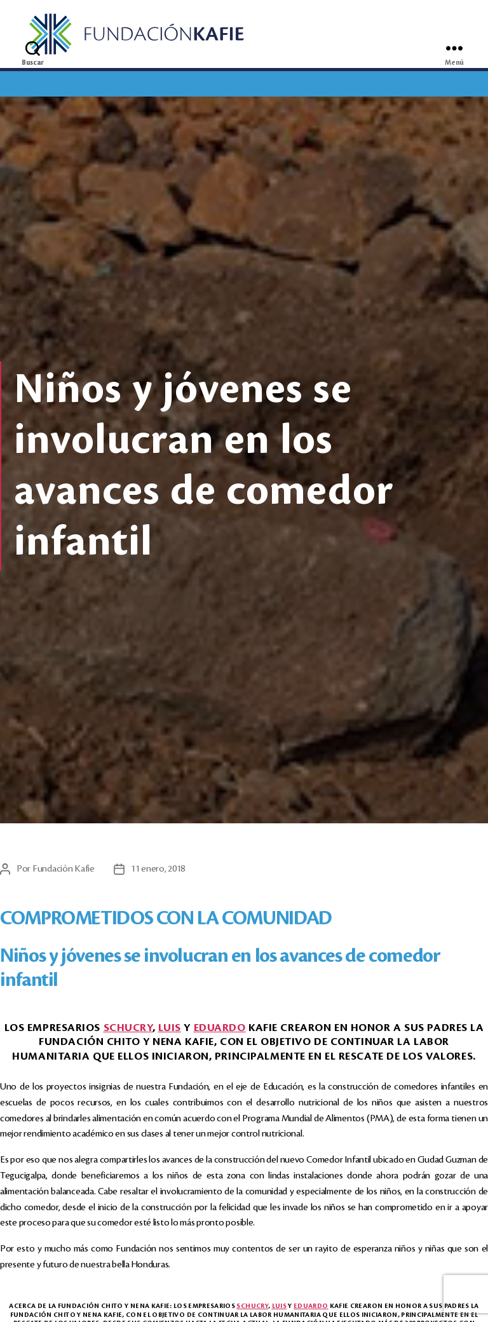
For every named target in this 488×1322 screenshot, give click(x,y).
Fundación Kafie (63, 870)
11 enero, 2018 (158, 870)
